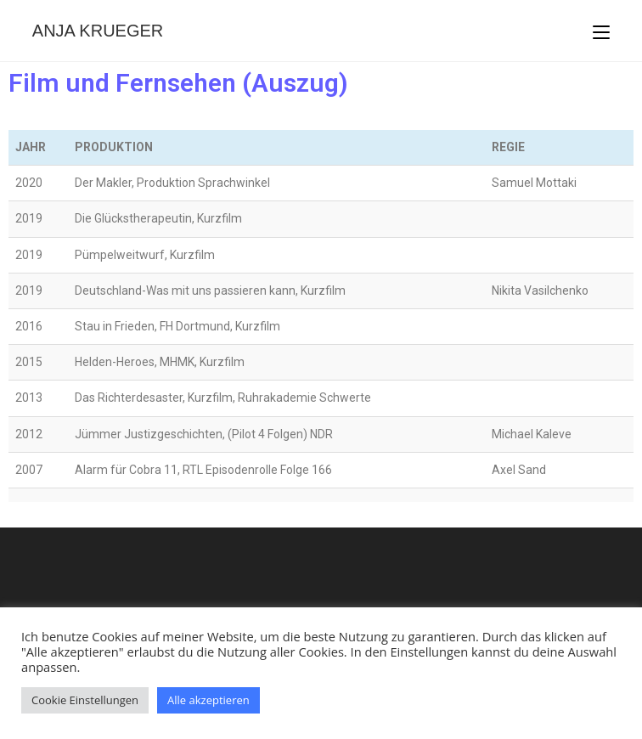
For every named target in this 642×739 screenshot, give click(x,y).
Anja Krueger (97, 30)
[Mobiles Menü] (601, 30)
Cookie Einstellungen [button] (84, 700)
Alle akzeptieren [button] (208, 700)
